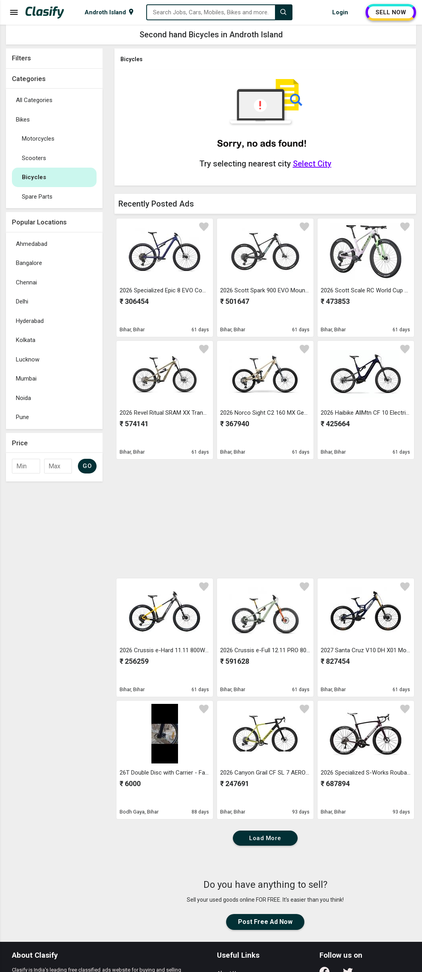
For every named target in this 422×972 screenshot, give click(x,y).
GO (87, 466)
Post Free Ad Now (265, 922)
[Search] (283, 12)
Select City (312, 163)
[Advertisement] (54, 604)
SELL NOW (391, 12)
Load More (265, 838)
